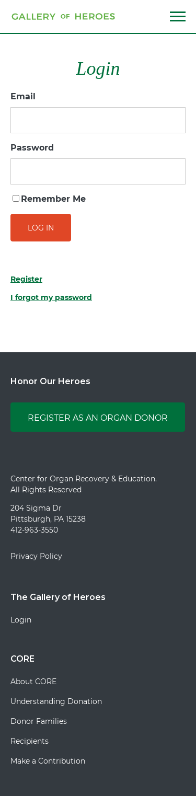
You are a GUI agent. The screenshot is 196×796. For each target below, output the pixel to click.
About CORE (33, 681)
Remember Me (49, 199)
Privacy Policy (36, 556)
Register (26, 279)
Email (23, 96)
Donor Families (38, 721)
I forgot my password (51, 297)
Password (32, 148)
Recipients (29, 741)
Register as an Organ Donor (98, 418)
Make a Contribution (47, 761)
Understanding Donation (56, 701)
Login (20, 620)
